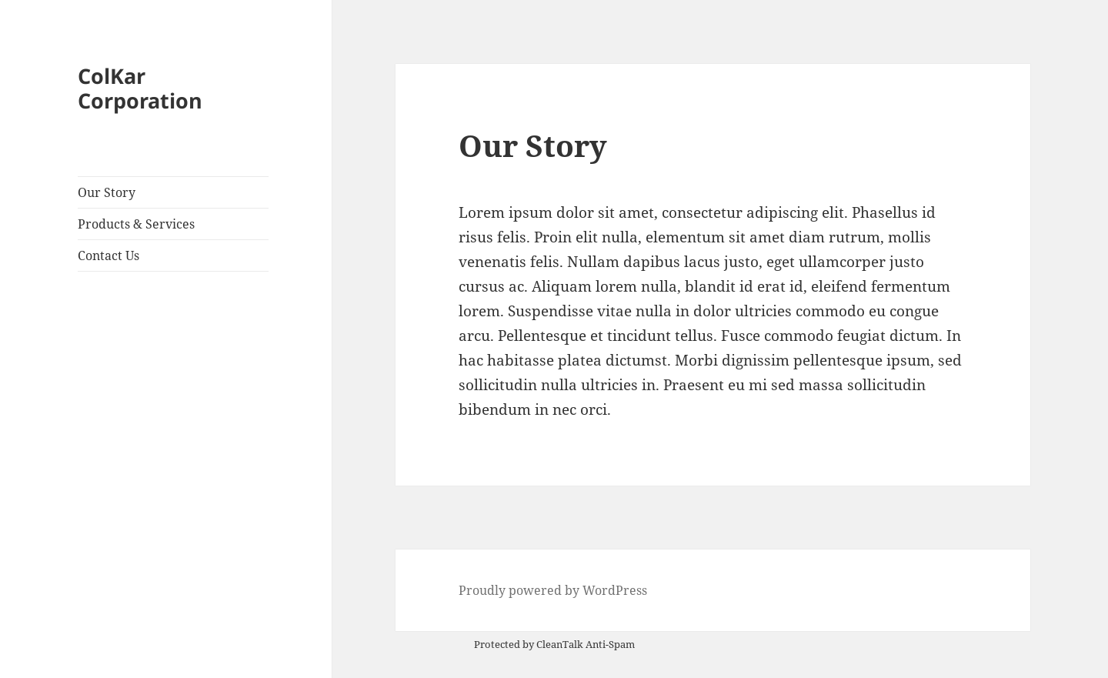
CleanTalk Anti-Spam (585, 644)
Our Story (106, 192)
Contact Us (108, 255)
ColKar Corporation (140, 88)
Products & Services (136, 223)
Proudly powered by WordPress (553, 590)
